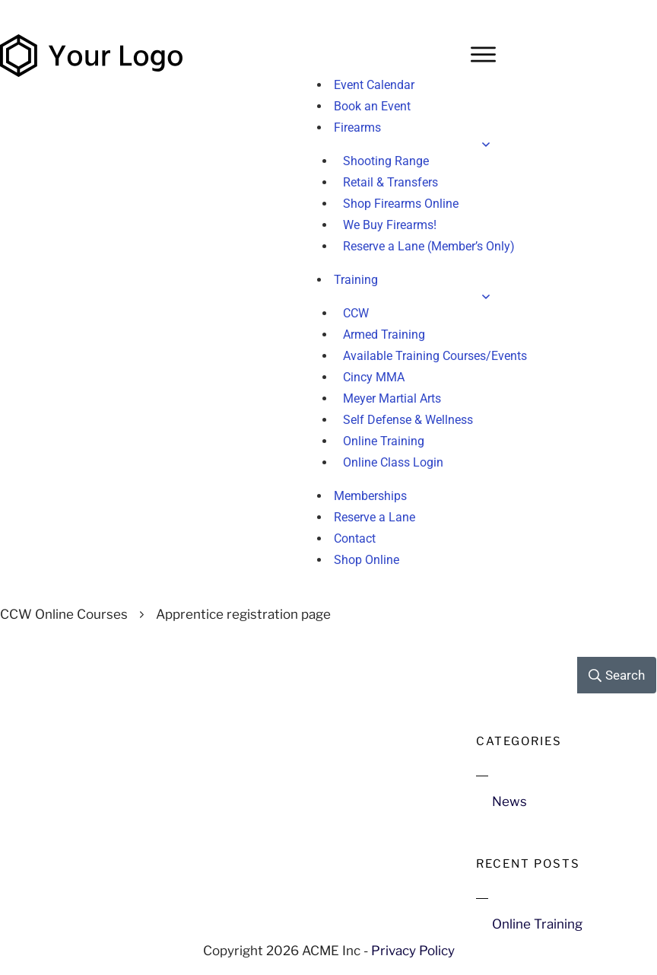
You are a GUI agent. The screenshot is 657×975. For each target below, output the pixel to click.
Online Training (537, 924)
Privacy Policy (413, 950)
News (509, 801)
